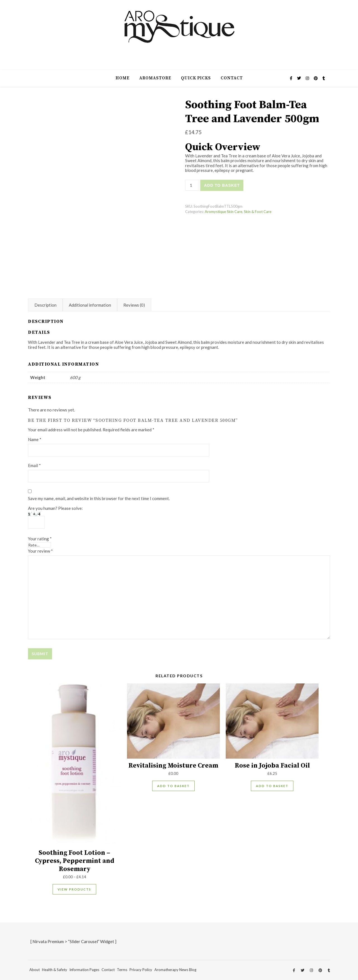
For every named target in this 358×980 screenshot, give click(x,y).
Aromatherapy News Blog (175, 969)
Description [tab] (45, 304)
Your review (40, 550)
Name (34, 439)
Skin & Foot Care (257, 211)
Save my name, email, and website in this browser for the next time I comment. (99, 498)
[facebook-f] (291, 78)
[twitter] (299, 78)
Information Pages (84, 969)
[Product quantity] (192, 185)
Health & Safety (54, 969)
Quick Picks (196, 78)
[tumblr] (323, 78)
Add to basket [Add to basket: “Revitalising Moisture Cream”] (173, 786)
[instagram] (308, 78)
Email (34, 465)
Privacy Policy (140, 969)
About (34, 969)
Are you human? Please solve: (55, 517)
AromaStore (155, 78)
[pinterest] (316, 78)
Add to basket (222, 185)
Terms (122, 969)
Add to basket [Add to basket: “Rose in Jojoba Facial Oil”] (272, 786)
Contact (232, 78)
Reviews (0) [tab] (134, 304)
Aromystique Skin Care (223, 211)
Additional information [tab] (90, 304)
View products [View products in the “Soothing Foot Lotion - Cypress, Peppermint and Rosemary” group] (74, 889)
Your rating (40, 538)
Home (122, 78)
